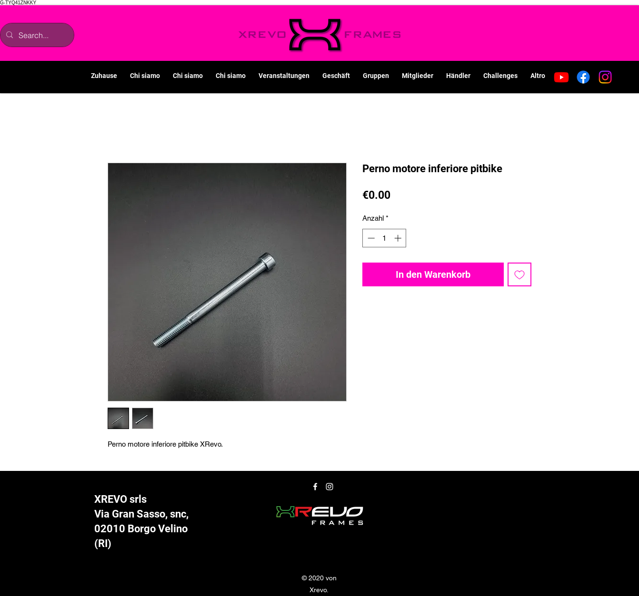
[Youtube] (561, 77)
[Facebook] (583, 77)
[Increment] (398, 238)
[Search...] (36, 35)
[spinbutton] (384, 238)
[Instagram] (605, 77)
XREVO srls (120, 499)
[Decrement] (370, 238)
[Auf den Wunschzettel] (519, 274)
